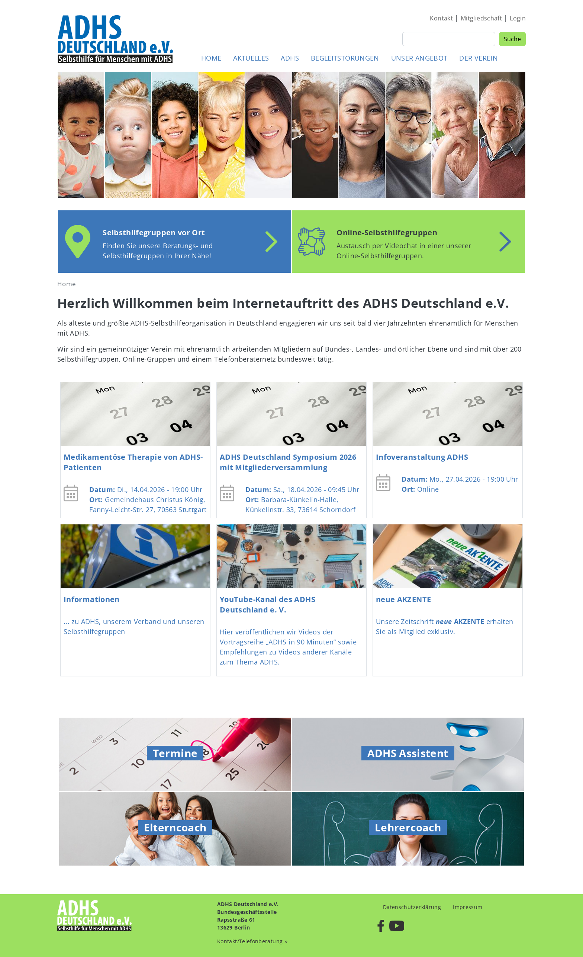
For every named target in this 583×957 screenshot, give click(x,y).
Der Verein (478, 58)
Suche (512, 39)
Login (518, 18)
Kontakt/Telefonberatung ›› (252, 941)
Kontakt (441, 18)
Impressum (467, 907)
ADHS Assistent (407, 753)
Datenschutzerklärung (412, 907)
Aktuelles (251, 58)
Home (211, 58)
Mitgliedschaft (481, 18)
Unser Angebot (419, 58)
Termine (175, 753)
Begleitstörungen (345, 58)
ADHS (290, 58)
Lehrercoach (408, 827)
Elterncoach (175, 827)
